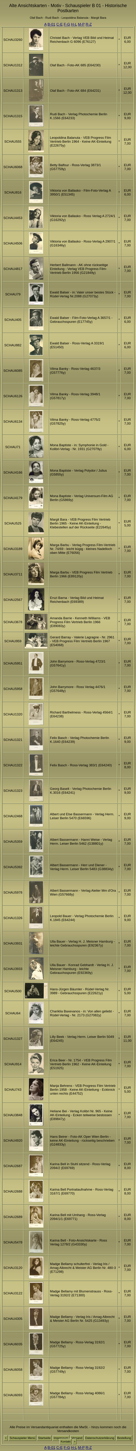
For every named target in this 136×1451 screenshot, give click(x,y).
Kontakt (66, 1441)
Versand (76, 1438)
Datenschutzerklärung (99, 1438)
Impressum (61, 1438)
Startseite (44, 1438)
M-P (81, 24)
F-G (67, 24)
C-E (59, 24)
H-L (74, 24)
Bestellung (124, 1438)
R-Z (89, 24)
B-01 (51, 24)
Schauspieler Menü (22, 1438)
